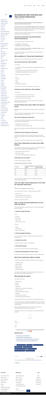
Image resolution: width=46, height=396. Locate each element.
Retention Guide (3, 382)
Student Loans (3, 65)
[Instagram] (29, 332)
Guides (25, 5)
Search (6, 14)
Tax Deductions (3, 75)
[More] (31, 332)
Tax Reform (2, 85)
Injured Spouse (3, 55)
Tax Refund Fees (3, 89)
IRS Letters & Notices (4, 45)
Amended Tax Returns (4, 23)
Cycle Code (2, 26)
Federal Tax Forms (4, 378)
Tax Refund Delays (4, 87)
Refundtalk (16, 18)
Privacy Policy (38, 385)
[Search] (10, 16)
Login (44, 357)
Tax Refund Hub (3, 90)
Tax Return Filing (3, 107)
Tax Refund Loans (3, 94)
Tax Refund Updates (4, 104)
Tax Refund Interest (4, 92)
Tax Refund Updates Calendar (20, 387)
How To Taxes (3, 38)
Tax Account (3, 67)
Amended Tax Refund (4, 21)
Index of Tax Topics (19, 378)
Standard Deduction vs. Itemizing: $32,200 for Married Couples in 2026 (27, 340)
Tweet (28, 332)
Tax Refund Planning (4, 99)
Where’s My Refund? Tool (5, 126)
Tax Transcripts (3, 121)
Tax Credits (2, 72)
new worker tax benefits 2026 (38, 346)
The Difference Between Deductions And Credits (24, 338)
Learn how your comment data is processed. (34, 361)
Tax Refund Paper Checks (5, 97)
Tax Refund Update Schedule (5, 102)
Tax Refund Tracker (4, 392)
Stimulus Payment (3, 63)
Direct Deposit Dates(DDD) (5, 31)
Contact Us (38, 378)
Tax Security (3, 114)
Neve (1, 394)
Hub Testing (2, 40)
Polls (1, 58)
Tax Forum (2, 387)
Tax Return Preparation (4, 109)
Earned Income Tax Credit (5, 33)
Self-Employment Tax (4, 60)
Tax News (2, 82)
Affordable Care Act (4, 19)
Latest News (30, 5)
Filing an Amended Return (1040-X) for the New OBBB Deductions (26, 342)
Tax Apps (2, 385)
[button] (35, 5)
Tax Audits (2, 70)
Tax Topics (2, 119)
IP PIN (2, 41)
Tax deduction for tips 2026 (21, 346)
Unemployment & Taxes (4, 124)
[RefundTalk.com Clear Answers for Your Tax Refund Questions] (5, 5)
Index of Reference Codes (20, 377)
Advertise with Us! (38, 382)
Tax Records (3, 84)
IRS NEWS (2, 46)
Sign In (38, 377)
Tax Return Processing (4, 111)
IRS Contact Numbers (4, 43)
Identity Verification (4, 53)
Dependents (3, 28)
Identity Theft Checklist (4, 380)
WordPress (8, 394)
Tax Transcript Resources (5, 390)
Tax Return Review (4, 112)
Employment (3, 36)
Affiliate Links (38, 380)
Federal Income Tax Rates (5, 377)
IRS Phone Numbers (19, 380)
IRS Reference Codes (4, 48)
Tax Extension (3, 77)
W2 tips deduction (29, 346)
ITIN (1, 50)
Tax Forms (2, 80)
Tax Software (3, 116)
